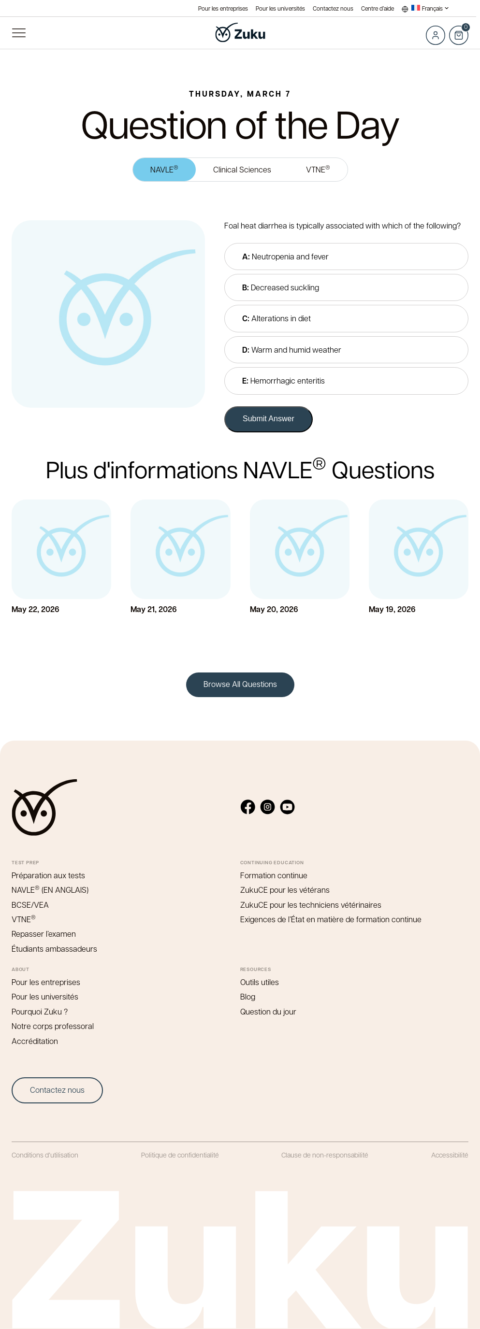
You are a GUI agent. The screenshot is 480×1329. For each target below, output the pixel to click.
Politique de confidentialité (180, 1154)
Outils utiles (259, 982)
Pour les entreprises (223, 8)
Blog (247, 996)
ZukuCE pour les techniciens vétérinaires (310, 905)
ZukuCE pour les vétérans (285, 890)
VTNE (318, 168)
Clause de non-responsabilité (324, 1154)
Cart (458, 30)
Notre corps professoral (53, 1026)
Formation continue (273, 875)
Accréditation (35, 1041)
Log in (435, 35)
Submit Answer (268, 418)
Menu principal (19, 33)
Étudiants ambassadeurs (54, 948)
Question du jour (268, 1011)
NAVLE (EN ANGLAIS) (50, 890)
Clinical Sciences (242, 169)
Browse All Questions (240, 684)
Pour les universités (280, 8)
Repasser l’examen (44, 934)
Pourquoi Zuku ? (40, 1011)
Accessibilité (449, 1154)
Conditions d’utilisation (45, 1154)
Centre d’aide (377, 8)
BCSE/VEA (30, 905)
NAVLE (164, 168)
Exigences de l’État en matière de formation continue (331, 919)
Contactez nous (333, 8)
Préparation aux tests (48, 875)
